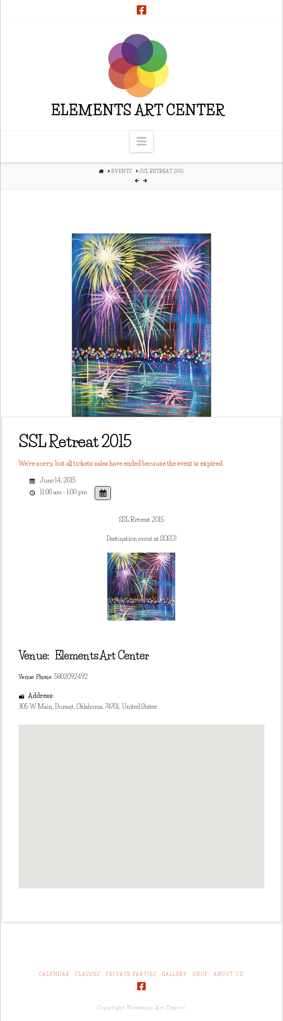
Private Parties (131, 974)
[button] (141, 141)
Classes (88, 974)
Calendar (54, 974)
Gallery (174, 974)
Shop (200, 974)
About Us (229, 974)
